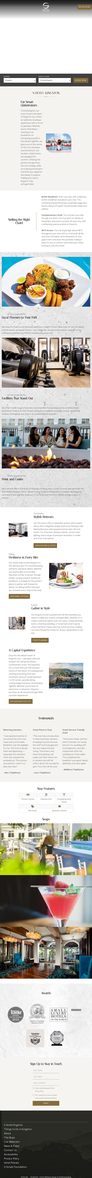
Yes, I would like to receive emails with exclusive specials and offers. (45, 1096)
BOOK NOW (84, 7)
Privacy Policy (11, 1158)
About (7, 1133)
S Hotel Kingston (13, 1124)
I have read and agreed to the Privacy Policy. (43, 1089)
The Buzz (9, 1137)
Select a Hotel (43, 76)
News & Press (11, 1145)
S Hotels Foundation (15, 1166)
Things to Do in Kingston (18, 1129)
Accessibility (11, 1154)
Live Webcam (12, 1141)
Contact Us (10, 1150)
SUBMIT (46, 1103)
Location (7, 76)
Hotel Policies (11, 1162)
